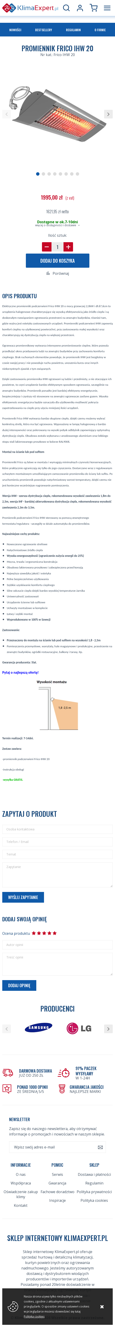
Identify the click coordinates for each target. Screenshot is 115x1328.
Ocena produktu (15, 933)
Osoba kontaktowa (20, 829)
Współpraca (21, 1183)
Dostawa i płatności (94, 1174)
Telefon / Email (17, 842)
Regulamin (73, 29)
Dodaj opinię (19, 985)
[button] (6, 114)
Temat (11, 854)
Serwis (57, 1174)
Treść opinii (14, 957)
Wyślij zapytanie (23, 897)
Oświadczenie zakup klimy (21, 1194)
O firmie (100, 29)
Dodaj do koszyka (57, 260)
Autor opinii (14, 945)
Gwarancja (57, 1183)
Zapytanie (13, 867)
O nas (21, 1174)
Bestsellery (43, 29)
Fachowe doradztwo (57, 1191)
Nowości (15, 29)
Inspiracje (57, 1200)
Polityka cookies (94, 1200)
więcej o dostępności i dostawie (55, 225)
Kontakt (20, 1205)
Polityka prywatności (94, 1191)
